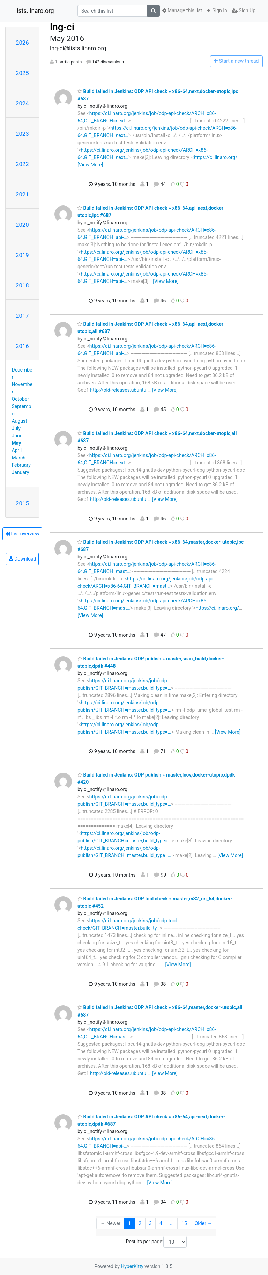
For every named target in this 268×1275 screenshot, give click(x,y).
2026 (22, 42)
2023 (22, 133)
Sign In (217, 10)
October (20, 399)
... (172, 1223)
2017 (22, 315)
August (19, 421)
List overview (22, 534)
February (21, 465)
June (17, 435)
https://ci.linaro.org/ (215, 157)
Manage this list (182, 10)
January (20, 472)
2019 (22, 255)
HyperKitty (132, 1266)
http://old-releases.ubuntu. (118, 390)
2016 (22, 346)
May (16, 443)
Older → (204, 1223)
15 (184, 1223)
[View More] (90, 164)
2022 (22, 163)
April (17, 450)
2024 (22, 103)
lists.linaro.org (34, 10)
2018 (22, 285)
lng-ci (62, 27)
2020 (22, 224)
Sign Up (243, 10)
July (16, 428)
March (19, 457)
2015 (22, 503)
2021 (22, 194)
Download (22, 559)
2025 (22, 72)
